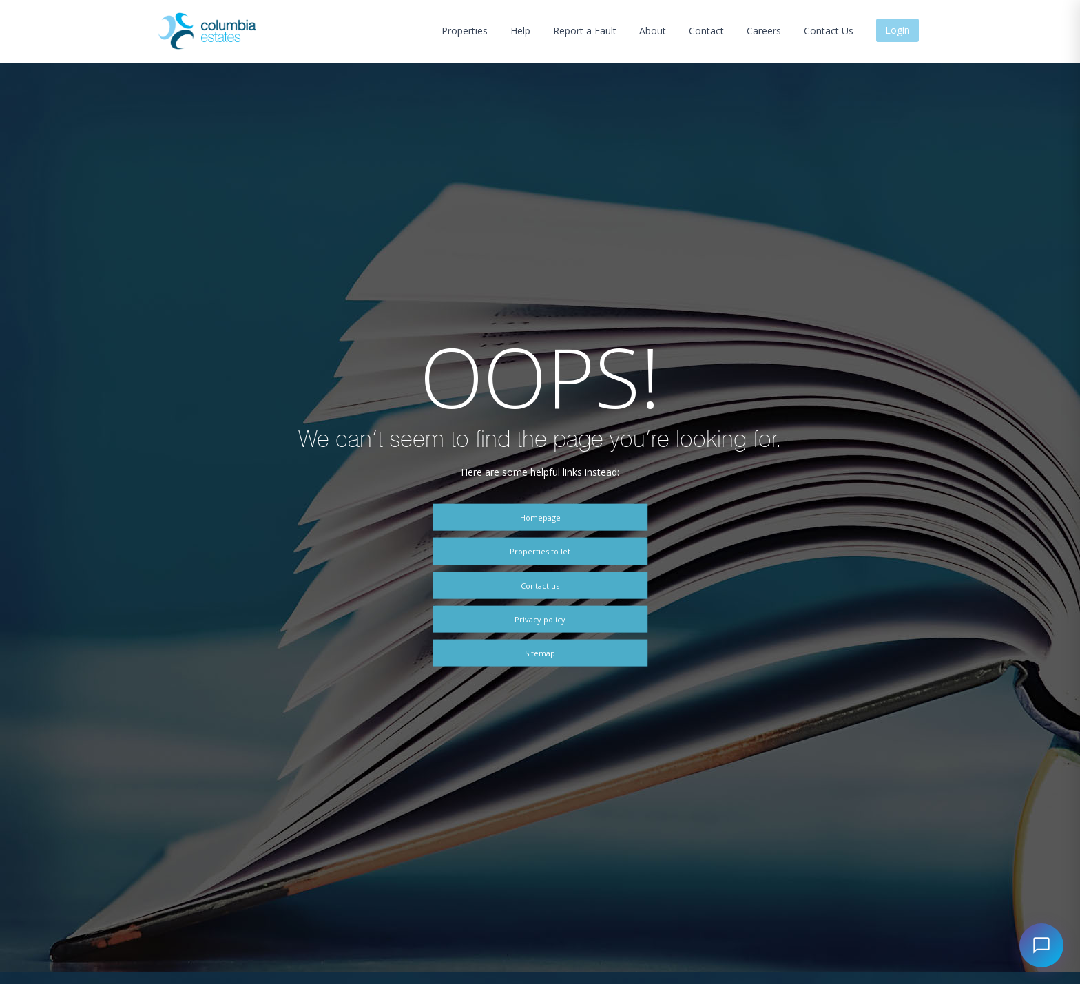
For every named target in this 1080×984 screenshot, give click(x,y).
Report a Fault (584, 30)
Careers (764, 30)
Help (520, 30)
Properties (465, 30)
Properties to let (540, 551)
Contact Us (828, 30)
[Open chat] (1041, 945)
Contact (706, 30)
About (652, 30)
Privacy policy (540, 619)
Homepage (540, 517)
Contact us (540, 585)
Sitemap (540, 652)
